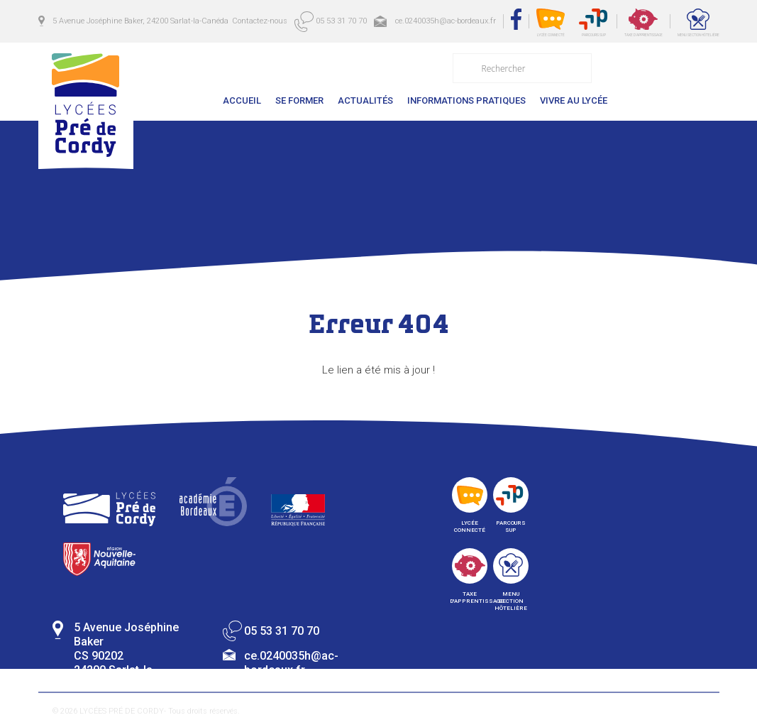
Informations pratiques (466, 100)
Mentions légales (293, 711)
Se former (299, 100)
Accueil (242, 100)
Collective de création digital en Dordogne (599, 714)
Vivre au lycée (573, 100)
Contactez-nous (667, 100)
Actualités (365, 100)
